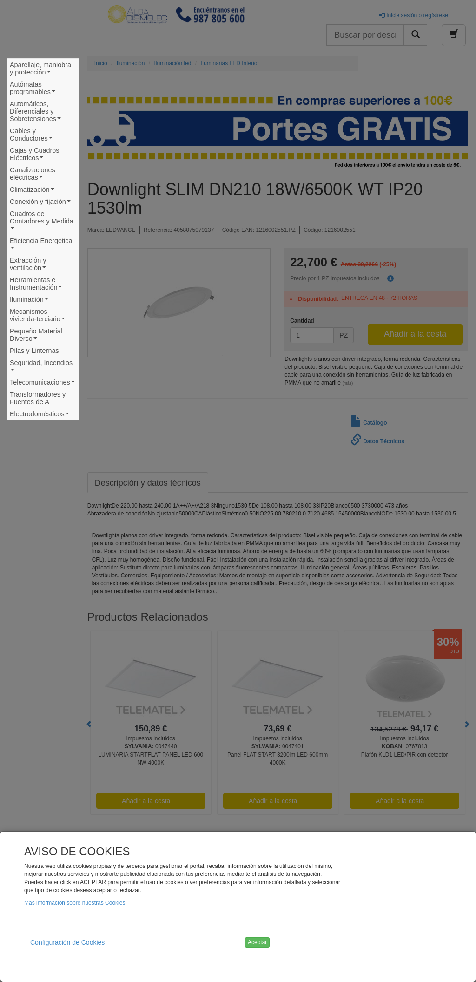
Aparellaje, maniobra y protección (40, 69)
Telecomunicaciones (42, 383)
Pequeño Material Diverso (36, 336)
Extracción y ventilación (30, 265)
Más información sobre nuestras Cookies (74, 903)
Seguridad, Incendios (41, 367)
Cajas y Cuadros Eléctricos (34, 155)
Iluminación (30, 300)
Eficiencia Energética (41, 245)
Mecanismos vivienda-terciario (39, 316)
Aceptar (257, 942)
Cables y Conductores (33, 135)
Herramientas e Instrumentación (38, 284)
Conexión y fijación (41, 203)
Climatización (33, 191)
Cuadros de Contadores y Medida (41, 222)
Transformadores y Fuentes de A (38, 398)
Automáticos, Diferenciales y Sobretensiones (37, 112)
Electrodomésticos (41, 415)
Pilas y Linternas (34, 350)
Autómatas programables (34, 89)
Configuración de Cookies (67, 942)
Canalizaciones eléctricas (32, 174)
